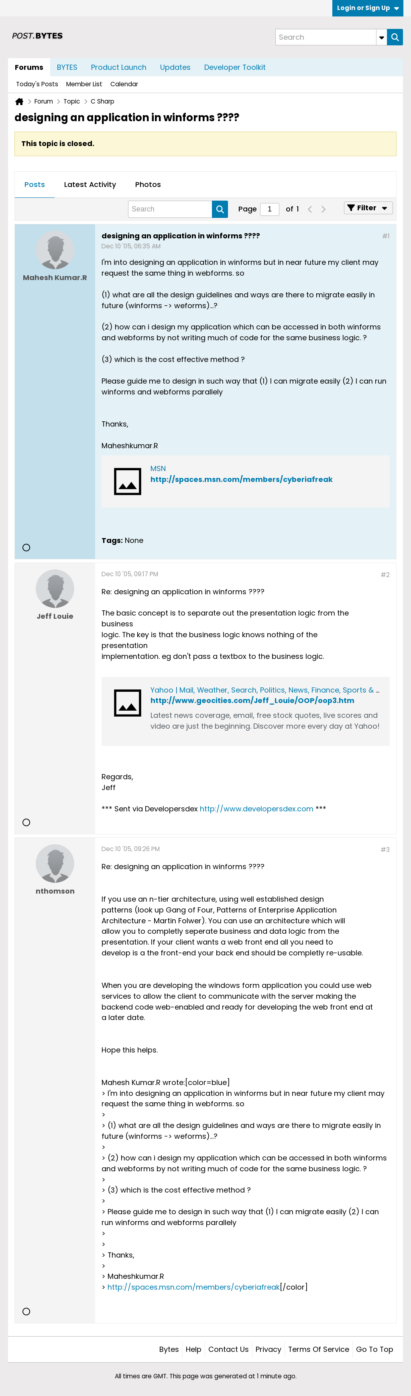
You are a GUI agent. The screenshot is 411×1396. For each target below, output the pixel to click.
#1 (386, 236)
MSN (158, 468)
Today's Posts (37, 84)
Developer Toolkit (235, 67)
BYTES (67, 67)
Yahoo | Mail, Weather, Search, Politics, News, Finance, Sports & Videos (275, 690)
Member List (84, 84)
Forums (29, 67)
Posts (34, 184)
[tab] (35, 185)
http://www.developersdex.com (256, 809)
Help (193, 1349)
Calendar (124, 84)
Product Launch (118, 67)
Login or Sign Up (368, 8)
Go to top (374, 1349)
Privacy (268, 1349)
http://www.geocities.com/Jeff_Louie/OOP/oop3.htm (252, 700)
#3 (385, 849)
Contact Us (228, 1349)
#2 (385, 575)
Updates (175, 67)
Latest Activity (90, 184)
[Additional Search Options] (381, 37)
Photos (148, 184)
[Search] (331, 37)
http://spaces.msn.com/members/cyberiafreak (242, 479)
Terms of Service (318, 1349)
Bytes (169, 1349)
